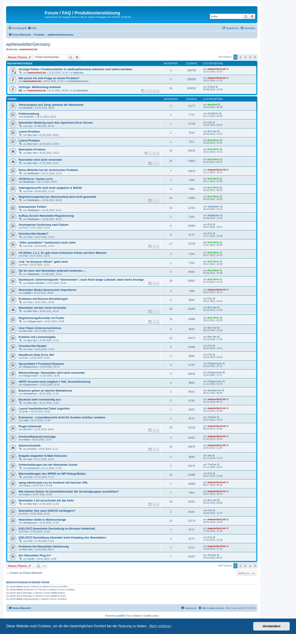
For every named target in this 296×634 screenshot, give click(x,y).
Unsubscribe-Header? (33, 233)
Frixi (30, 191)
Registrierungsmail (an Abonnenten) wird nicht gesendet (57, 196)
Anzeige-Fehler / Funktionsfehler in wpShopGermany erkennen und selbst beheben (75, 69)
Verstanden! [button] (272, 626)
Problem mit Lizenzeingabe (37, 337)
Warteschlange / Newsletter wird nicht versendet (52, 372)
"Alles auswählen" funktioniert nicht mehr (47, 242)
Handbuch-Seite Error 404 (36, 354)
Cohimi (211, 86)
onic (30, 126)
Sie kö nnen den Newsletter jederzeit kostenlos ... (52, 270)
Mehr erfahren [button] (160, 626)
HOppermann (35, 321)
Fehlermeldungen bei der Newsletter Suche (48, 464)
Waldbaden (34, 173)
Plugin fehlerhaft (30, 426)
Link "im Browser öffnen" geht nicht (43, 261)
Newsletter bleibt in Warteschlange (42, 519)
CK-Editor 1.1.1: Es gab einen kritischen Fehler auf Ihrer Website (63, 252)
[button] (255, 57)
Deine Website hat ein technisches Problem (48, 170)
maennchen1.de (28, 49)
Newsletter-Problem (32, 149)
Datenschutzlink (30, 445)
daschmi (212, 104)
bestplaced (33, 468)
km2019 (32, 449)
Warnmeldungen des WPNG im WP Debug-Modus (52, 473)
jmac (25, 411)
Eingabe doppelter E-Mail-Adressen (43, 455)
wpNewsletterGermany (28, 44)
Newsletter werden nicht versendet (42, 307)
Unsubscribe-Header (33, 346)
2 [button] (240, 57)
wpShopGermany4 (78, 81)
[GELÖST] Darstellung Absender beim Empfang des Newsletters (62, 537)
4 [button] (250, 57)
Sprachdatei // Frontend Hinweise (41, 363)
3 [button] (245, 57)
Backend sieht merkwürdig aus (40, 399)
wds (30, 459)
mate (25, 420)
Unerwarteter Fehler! (33, 206)
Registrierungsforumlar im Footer (41, 318)
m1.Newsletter (80, 90)
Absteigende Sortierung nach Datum (43, 224)
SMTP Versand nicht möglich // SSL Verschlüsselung (54, 381)
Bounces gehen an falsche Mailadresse (45, 390)
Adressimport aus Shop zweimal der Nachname (51, 104)
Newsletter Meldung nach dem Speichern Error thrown (56, 122)
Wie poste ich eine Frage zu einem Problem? (49, 78)
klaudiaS (27, 107)
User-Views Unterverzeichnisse (40, 328)
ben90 (31, 558)
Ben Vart (32, 135)
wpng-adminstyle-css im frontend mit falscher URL (53, 482)
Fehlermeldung (29, 113)
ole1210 (27, 429)
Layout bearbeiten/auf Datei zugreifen (44, 408)
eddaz (26, 439)
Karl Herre (213, 140)
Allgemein (78, 72)
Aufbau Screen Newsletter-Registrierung (46, 215)
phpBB (120, 616)
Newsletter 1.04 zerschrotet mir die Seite (46, 500)
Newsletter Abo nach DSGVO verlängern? (47, 510)
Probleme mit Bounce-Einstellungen (43, 298)
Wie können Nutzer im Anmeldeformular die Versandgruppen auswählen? (69, 491)
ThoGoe (212, 417)
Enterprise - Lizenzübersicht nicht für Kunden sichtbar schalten (62, 417)
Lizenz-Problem (29, 131)
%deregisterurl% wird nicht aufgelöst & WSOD (50, 187)
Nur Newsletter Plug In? (35, 555)
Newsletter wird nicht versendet (40, 159)
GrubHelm (28, 116)
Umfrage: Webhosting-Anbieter (40, 87)
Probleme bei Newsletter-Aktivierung (44, 546)
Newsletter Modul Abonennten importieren (47, 289)
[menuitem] (32, 28)
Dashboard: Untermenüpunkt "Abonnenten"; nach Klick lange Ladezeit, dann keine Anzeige (81, 279)
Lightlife (27, 292)
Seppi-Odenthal (36, 283)
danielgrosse (30, 393)
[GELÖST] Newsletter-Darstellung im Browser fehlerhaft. (57, 528)
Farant (26, 485)
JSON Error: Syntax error (36, 179)
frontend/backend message (37, 436)
